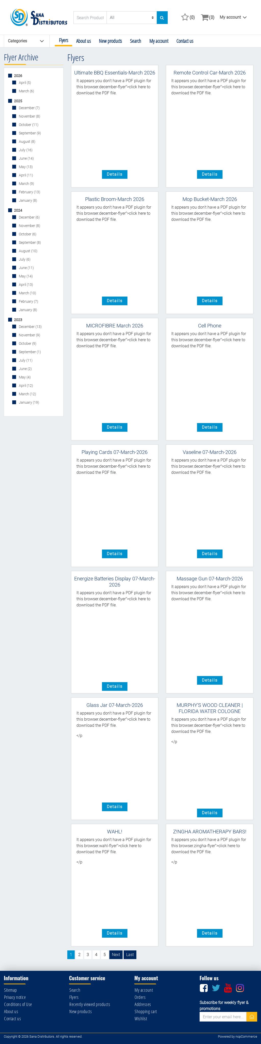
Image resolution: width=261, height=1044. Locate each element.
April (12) (25, 386)
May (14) (25, 276)
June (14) (26, 158)
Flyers (63, 40)
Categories (26, 41)
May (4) (24, 377)
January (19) (28, 402)
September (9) (29, 133)
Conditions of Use (18, 1004)
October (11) (28, 125)
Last (130, 954)
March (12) (27, 394)
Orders (140, 997)
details (115, 174)
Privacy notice (15, 997)
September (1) (29, 352)
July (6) (24, 259)
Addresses (143, 1004)
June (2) (25, 369)
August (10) (27, 251)
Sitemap (10, 990)
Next (116, 954)
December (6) (29, 217)
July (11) (25, 360)
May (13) (25, 167)
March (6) (26, 91)
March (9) (26, 184)
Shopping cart (146, 1011)
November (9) (29, 335)
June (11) (26, 268)
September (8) (29, 242)
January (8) (27, 200)
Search (135, 40)
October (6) (27, 234)
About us (83, 40)
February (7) (28, 301)
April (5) (24, 83)
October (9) (27, 343)
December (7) (29, 108)
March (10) (27, 293)
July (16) (25, 150)
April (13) (25, 285)
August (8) (26, 141)
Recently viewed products (89, 1004)
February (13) (29, 192)
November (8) (29, 116)
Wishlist (141, 1018)
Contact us (184, 40)
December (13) (30, 327)
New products (110, 40)
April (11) (25, 175)
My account (230, 17)
